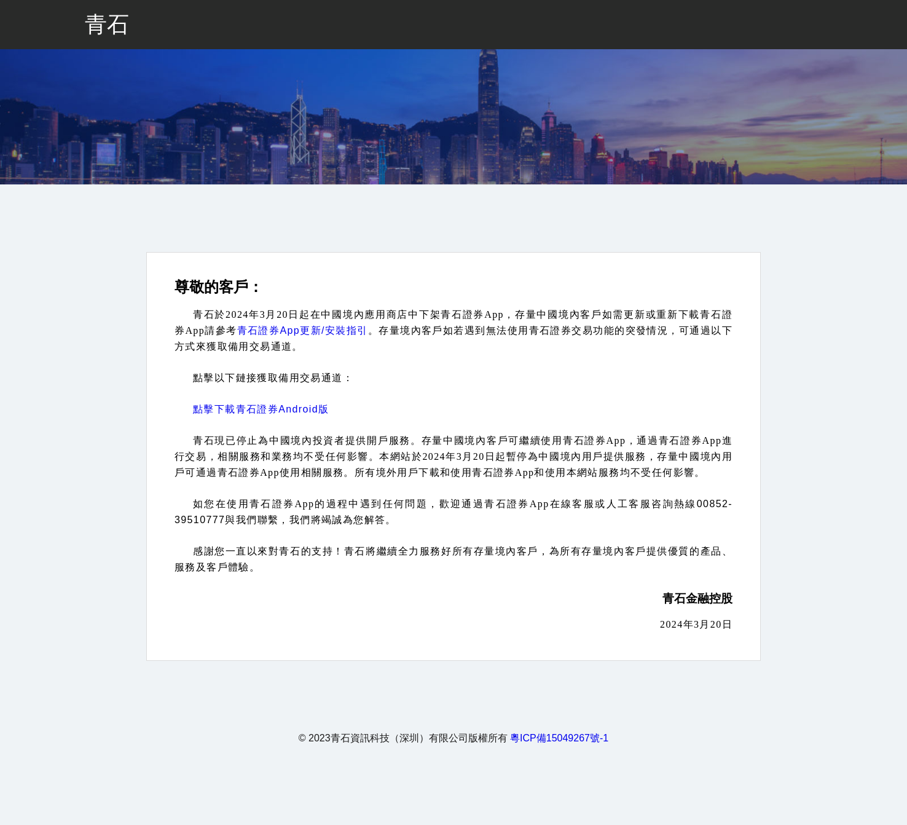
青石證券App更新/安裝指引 (302, 330)
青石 (107, 24)
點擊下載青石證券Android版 (261, 409)
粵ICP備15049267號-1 (559, 738)
